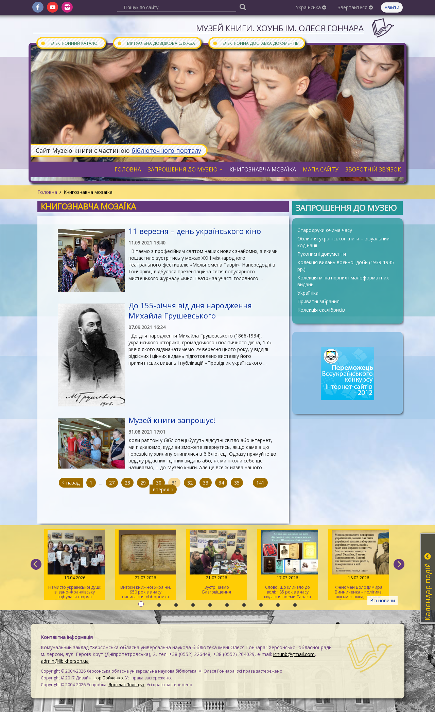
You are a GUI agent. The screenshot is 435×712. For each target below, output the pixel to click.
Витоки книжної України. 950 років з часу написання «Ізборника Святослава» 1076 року (146, 565)
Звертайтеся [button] (355, 7)
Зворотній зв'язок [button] (373, 169)
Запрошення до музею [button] (185, 169)
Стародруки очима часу (324, 230)
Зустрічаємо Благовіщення (217, 562)
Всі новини (382, 600)
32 (190, 482)
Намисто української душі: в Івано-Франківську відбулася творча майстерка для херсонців (75, 565)
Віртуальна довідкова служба (156, 43)
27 (112, 482)
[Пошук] (243, 7)
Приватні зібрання (318, 301)
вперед (163, 489)
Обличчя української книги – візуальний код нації (343, 242)
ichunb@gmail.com (294, 654)
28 (127, 482)
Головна (47, 192)
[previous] (36, 564)
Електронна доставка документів (255, 43)
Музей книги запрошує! (171, 420)
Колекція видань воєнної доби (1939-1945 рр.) (345, 265)
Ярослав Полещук (126, 685)
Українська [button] (311, 7)
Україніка (307, 293)
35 (237, 482)
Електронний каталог (70, 43)
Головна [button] (128, 169)
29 (143, 482)
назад (71, 482)
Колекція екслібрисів (321, 310)
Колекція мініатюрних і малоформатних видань (343, 281)
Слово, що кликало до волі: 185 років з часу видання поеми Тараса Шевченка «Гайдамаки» (288, 565)
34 (221, 482)
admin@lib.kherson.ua (65, 661)
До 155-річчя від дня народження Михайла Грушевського (190, 310)
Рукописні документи (321, 254)
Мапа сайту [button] (320, 169)
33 (205, 482)
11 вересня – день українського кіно (194, 231)
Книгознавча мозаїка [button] (262, 169)
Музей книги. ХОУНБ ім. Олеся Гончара (280, 28)
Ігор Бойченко (108, 678)
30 (158, 482)
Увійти (391, 7)
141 (260, 482)
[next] (399, 564)
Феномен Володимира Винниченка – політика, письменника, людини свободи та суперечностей (359, 565)
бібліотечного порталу (166, 150)
